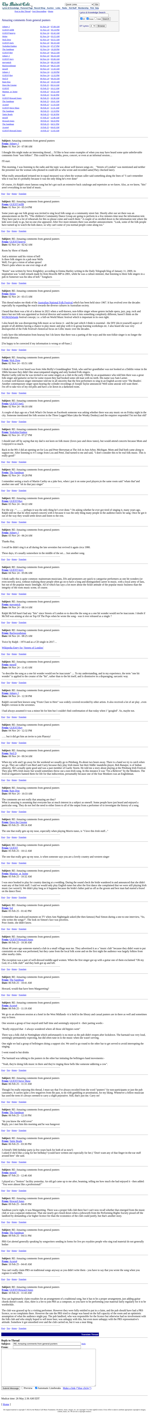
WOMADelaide (10, 317)
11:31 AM (55, 108)
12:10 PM (55, 111)
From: (5, 143)
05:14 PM (55, 30)
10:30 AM (55, 98)
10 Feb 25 (45, 127)
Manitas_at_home (9, 91)
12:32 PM (55, 75)
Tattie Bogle (7, 114)
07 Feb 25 (45, 117)
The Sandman (8, 49)
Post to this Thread (23, 11)
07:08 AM (55, 26)
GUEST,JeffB (8, 30)
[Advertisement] (99, 54)
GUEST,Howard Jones (11, 98)
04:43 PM (55, 121)
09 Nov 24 (44, 78)
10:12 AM (55, 88)
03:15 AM (55, 36)
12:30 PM (55, 72)
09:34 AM (55, 78)
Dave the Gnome (9, 85)
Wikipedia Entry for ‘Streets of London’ (23, 647)
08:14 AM (55, 62)
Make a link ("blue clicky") (77, 1395)
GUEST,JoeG (8, 43)
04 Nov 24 (44, 59)
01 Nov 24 (44, 26)
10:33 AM (55, 82)
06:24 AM (55, 56)
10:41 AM (55, 101)
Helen (4, 36)
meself (5, 69)
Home (50, 11)
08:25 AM (55, 65)
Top (8, 193)
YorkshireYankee (9, 46)
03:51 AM (55, 39)
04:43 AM (55, 127)
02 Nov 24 (44, 33)
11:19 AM (55, 104)
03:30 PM (55, 114)
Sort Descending (39, 11)
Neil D (5, 78)
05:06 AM (55, 59)
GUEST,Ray (7, 52)
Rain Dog (6, 82)
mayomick (6, 62)
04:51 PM (55, 124)
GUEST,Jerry (8, 59)
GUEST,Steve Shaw (10, 108)
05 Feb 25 (45, 85)
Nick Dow (6, 39)
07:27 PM (55, 46)
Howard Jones (8, 121)
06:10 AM (55, 43)
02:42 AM (55, 33)
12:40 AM (55, 117)
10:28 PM (55, 49)
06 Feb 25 (45, 98)
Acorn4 (5, 104)
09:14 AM (55, 85)
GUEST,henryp (8, 33)
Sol (3, 95)
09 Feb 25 (45, 121)
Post (3, 193)
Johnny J (6, 26)
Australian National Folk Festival (55, 302)
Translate (22, 193)
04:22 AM (55, 52)
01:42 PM (55, 95)
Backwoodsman (9, 65)
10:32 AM (55, 91)
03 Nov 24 (44, 52)
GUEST (5, 88)
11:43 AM (55, 69)
